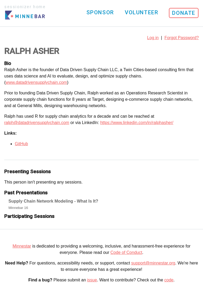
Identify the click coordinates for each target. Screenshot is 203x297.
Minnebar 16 (18, 208)
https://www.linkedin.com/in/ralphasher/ (136, 122)
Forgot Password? (181, 37)
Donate (183, 13)
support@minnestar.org (153, 263)
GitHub (21, 143)
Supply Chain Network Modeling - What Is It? (53, 201)
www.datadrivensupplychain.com (36, 82)
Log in (153, 37)
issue (92, 280)
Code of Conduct (126, 252)
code (169, 280)
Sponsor (100, 12)
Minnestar (21, 246)
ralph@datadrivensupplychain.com (36, 122)
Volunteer (141, 12)
